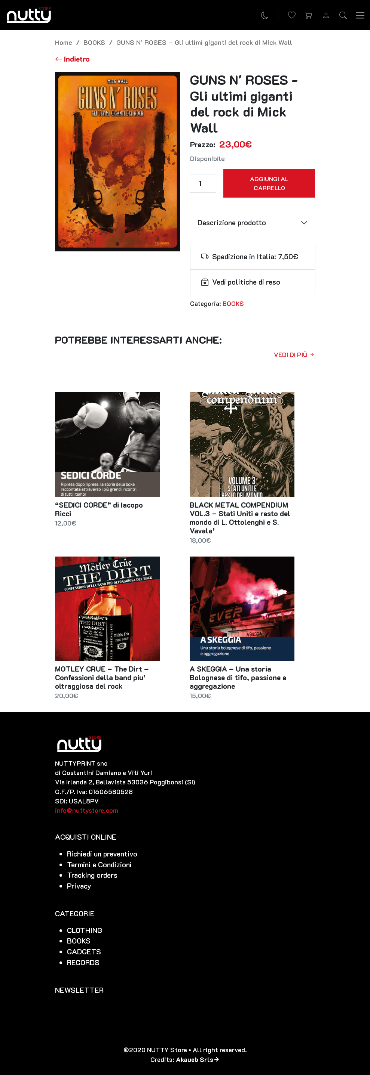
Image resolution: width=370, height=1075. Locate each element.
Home (63, 42)
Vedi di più (294, 354)
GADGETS (84, 951)
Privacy (79, 885)
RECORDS (83, 962)
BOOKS (94, 42)
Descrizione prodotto (232, 222)
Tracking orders (92, 875)
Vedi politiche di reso (246, 281)
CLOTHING (84, 930)
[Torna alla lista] (72, 58)
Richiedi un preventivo (102, 853)
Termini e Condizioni (99, 864)
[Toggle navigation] (360, 15)
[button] (309, 15)
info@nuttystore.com (86, 810)
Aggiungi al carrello (269, 183)
